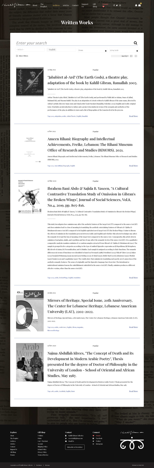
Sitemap (47, 465)
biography (66, 166)
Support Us (85, 5)
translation (77, 278)
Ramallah (85, 116)
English (79, 116)
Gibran (74, 327)
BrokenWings (63, 278)
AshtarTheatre (71, 116)
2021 (52, 166)
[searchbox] (29, 49)
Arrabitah (62, 391)
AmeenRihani (58, 166)
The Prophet (43, 5)
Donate (105, 5)
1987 (52, 391)
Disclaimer (39, 465)
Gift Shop (95, 5)
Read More (133, 116)
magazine (80, 327)
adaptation (58, 116)
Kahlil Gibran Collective (26, 465)
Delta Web (141, 465)
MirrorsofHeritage (53, 330)
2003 (52, 116)
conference (62, 327)
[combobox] (30, 50)
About (34, 5)
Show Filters (23, 56)
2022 (52, 327)
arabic (64, 116)
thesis (73, 391)
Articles (66, 5)
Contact (75, 5)
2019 (52, 278)
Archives (56, 5)
